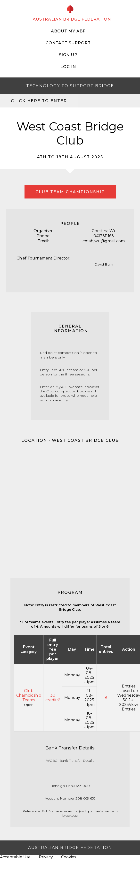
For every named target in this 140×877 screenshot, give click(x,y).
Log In (68, 66)
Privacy (46, 857)
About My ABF (68, 31)
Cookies (68, 857)
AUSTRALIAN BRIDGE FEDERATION (72, 19)
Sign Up (68, 55)
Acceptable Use (15, 857)
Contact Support (68, 43)
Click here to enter (39, 101)
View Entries (130, 706)
